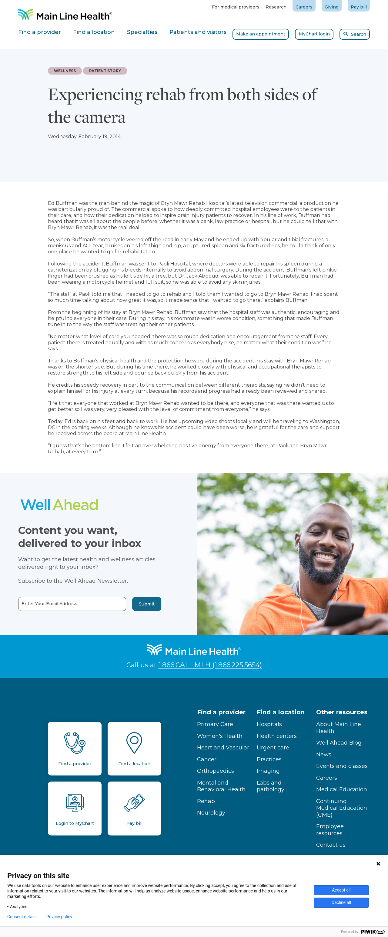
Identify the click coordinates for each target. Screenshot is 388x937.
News (323, 754)
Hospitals (269, 724)
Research (276, 7)
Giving (332, 7)
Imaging (268, 771)
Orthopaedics (215, 771)
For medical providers (235, 7)
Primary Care (215, 724)
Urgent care (273, 747)
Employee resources (330, 830)
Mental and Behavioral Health (221, 786)
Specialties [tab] (142, 32)
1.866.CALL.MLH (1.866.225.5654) (210, 665)
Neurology (211, 812)
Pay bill (359, 7)
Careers (304, 7)
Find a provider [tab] (39, 32)
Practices (269, 759)
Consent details (22, 916)
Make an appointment (260, 34)
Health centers (277, 736)
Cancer (206, 759)
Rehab (206, 801)
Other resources (341, 712)
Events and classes (342, 766)
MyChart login (314, 34)
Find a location (281, 712)
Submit (136, 604)
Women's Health (219, 736)
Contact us (331, 845)
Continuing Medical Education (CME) (341, 808)
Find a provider (221, 712)
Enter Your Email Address (39, 603)
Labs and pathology (270, 786)
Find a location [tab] (94, 32)
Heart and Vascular (223, 747)
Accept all (341, 890)
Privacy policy (59, 916)
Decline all (341, 902)
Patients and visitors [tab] (197, 32)
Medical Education (341, 789)
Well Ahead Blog (339, 742)
